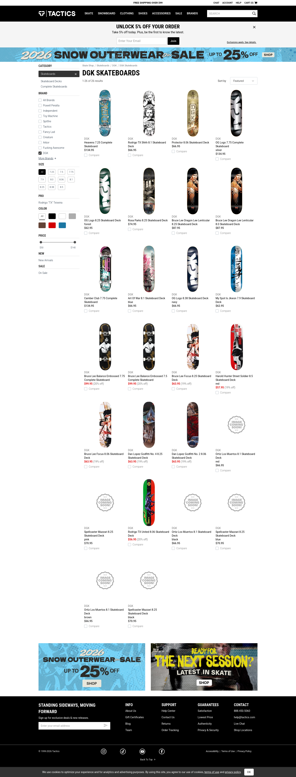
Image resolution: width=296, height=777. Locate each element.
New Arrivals (46, 260)
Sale (178, 13)
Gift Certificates (134, 717)
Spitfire (47, 121)
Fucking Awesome (53, 147)
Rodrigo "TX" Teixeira (50, 202)
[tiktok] (123, 752)
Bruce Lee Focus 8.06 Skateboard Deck (105, 430)
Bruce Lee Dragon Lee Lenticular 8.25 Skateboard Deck (193, 196)
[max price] (75, 247)
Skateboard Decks (51, 81)
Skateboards (59, 74)
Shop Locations (243, 730)
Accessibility (212, 751)
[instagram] (103, 752)
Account (227, 3)
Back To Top (148, 759)
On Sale (43, 272)
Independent (50, 110)
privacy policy (233, 772)
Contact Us (168, 717)
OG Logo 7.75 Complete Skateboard (236, 121)
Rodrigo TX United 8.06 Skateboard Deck (149, 508)
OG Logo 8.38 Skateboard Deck (193, 274)
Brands (192, 13)
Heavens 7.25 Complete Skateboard (105, 119)
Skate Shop (88, 65)
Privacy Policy (244, 751)
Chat (216, 3)
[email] (74, 726)
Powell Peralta (51, 105)
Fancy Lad (49, 131)
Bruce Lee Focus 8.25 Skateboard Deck (193, 352)
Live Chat (239, 723)
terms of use (211, 772)
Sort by (222, 80)
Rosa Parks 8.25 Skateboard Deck (149, 194)
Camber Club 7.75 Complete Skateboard (105, 274)
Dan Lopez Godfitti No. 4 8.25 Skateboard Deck (149, 430)
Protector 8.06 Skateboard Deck (193, 117)
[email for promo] (142, 41)
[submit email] (105, 725)
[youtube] (142, 752)
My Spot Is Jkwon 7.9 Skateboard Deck (236, 274)
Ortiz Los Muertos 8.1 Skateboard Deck (236, 432)
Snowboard (106, 13)
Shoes (142, 13)
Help (238, 3)
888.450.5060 (242, 710)
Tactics (57, 14)
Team (128, 730)
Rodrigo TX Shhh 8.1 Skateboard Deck (149, 119)
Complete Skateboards (54, 86)
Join (173, 41)
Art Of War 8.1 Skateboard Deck (149, 274)
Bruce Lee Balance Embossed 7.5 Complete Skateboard (149, 352)
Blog (128, 723)
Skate (89, 13)
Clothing (127, 13)
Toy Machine (50, 116)
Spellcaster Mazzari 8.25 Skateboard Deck (105, 510)
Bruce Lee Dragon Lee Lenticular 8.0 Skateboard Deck (236, 196)
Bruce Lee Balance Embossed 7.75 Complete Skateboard (105, 352)
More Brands (48, 158)
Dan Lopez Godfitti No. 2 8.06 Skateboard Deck (193, 430)
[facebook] (162, 752)
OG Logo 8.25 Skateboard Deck (105, 196)
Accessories (161, 13)
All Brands (49, 100)
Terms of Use (228, 751)
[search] (232, 13)
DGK (43, 153)
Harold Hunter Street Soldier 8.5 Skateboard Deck (236, 354)
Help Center (168, 710)
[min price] (44, 247)
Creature (48, 137)
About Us (130, 710)
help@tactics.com (244, 717)
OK (249, 772)
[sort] (243, 81)
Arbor (46, 142)
